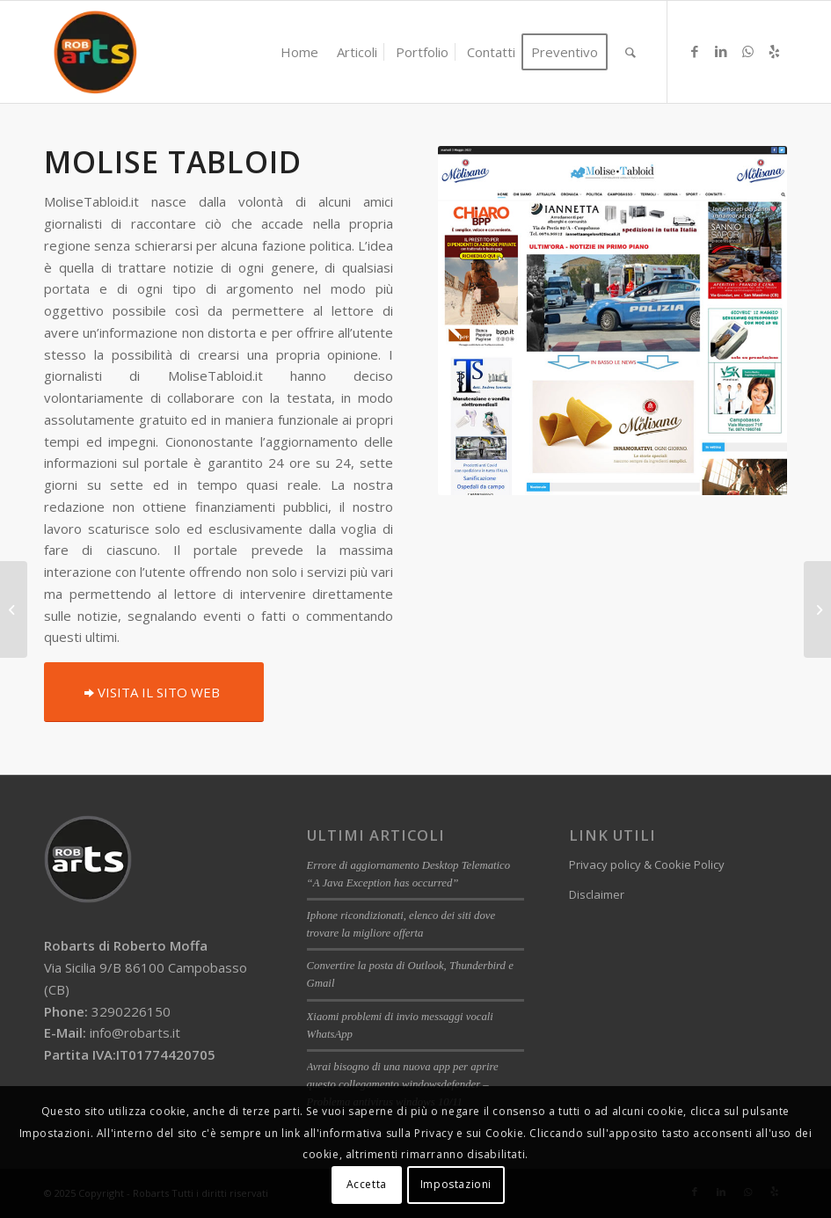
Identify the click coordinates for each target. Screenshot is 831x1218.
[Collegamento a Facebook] (695, 51)
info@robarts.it (135, 1032)
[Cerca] (630, 52)
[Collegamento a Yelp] (774, 51)
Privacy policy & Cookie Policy (647, 864)
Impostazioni (456, 1184)
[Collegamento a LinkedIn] (721, 51)
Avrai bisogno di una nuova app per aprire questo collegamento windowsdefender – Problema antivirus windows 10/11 (403, 1084)
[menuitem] (299, 52)
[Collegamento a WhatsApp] (747, 51)
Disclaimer (596, 894)
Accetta (366, 1184)
